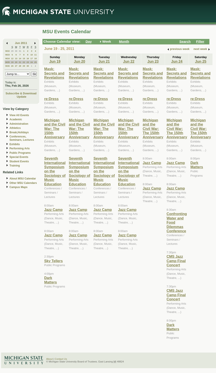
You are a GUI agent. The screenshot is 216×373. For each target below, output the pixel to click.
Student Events (19, 161)
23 (28, 62)
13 (16, 58)
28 (20, 66)
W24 (7, 58)
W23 (7, 54)
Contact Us (61, 359)
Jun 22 (128, 61)
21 (20, 62)
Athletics (15, 128)
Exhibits (14, 144)
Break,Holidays (19, 132)
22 (24, 62)
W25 (7, 62)
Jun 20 (79, 61)
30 (16, 51)
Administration (18, 123)
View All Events (19, 115)
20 (16, 62)
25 (35, 62)
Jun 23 (153, 61)
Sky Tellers (53, 261)
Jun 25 (200, 61)
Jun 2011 (21, 43)
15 (24, 58)
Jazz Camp (53, 210)
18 (35, 58)
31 (20, 51)
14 (20, 58)
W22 (7, 51)
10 (31, 54)
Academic (15, 119)
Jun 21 (104, 61)
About (49, 359)
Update (21, 96)
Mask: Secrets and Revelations (54, 73)
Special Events (18, 157)
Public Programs (20, 152)
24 (31, 62)
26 (12, 66)
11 (35, 54)
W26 (7, 66)
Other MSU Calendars (23, 183)
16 (28, 58)
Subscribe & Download (21, 93)
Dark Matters (50, 280)
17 (31, 58)
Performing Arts (19, 148)
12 (12, 58)
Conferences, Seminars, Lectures (21, 138)
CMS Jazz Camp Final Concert (176, 260)
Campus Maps (18, 187)
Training (14, 165)
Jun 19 (54, 61)
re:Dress (51, 99)
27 (16, 66)
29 (12, 51)
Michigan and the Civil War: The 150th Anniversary (54, 128)
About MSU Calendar (22, 178)
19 (12, 62)
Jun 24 (176, 61)
